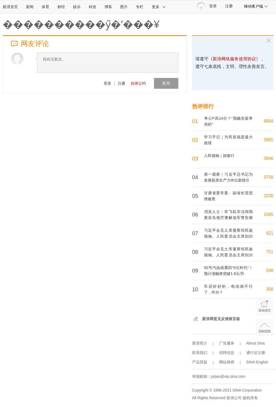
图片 (124, 7)
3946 (268, 158)
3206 (268, 195)
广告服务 (226, 343)
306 (269, 289)
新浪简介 (199, 343)
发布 (166, 83)
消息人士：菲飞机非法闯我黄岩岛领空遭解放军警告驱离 (228, 217)
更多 (159, 7)
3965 (268, 139)
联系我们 (199, 352)
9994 (268, 121)
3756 (268, 177)
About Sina (255, 343)
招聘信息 (226, 352)
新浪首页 (10, 7)
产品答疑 (199, 362)
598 (269, 270)
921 (269, 233)
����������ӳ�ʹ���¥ (81, 24)
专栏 (139, 7)
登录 (107, 83)
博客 (108, 7)
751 (269, 252)
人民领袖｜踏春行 (219, 155)
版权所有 (250, 398)
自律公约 (138, 83)
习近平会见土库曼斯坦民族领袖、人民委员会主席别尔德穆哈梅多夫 (228, 236)
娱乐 (77, 7)
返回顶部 (264, 327)
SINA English (257, 362)
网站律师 (226, 362)
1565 (268, 214)
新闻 (30, 7)
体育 (45, 7)
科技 (92, 7)
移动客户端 (256, 6)
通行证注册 (255, 352)
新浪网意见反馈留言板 (221, 319)
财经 (61, 7)
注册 (229, 6)
